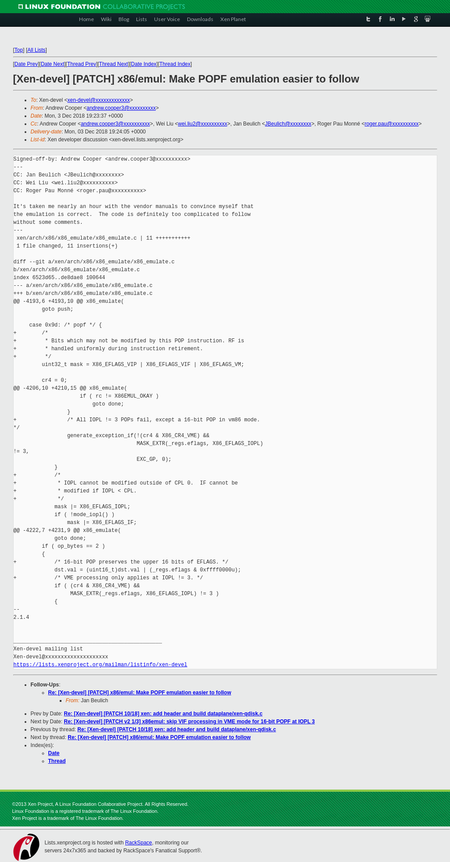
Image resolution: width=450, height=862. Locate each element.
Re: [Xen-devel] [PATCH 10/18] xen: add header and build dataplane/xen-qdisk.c (163, 714)
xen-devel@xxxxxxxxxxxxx (98, 100)
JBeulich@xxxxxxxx (288, 124)
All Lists (36, 50)
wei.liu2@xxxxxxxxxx (202, 124)
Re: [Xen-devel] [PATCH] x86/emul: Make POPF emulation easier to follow (139, 693)
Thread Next (113, 64)
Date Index (143, 64)
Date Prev (26, 64)
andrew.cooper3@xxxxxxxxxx (121, 108)
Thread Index (175, 64)
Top (18, 50)
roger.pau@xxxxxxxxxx (392, 124)
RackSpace (138, 843)
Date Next (52, 64)
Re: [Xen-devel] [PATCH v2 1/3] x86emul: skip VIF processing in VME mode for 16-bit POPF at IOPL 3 (189, 721)
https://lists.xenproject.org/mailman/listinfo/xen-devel (100, 664)
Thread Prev (81, 64)
